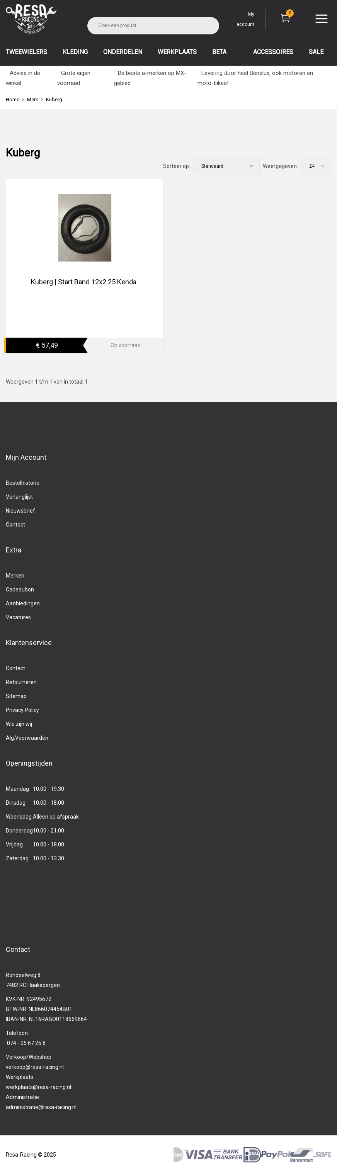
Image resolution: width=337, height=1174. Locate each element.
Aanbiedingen (23, 603)
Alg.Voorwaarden (27, 738)
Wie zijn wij (19, 724)
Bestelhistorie (22, 483)
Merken (15, 576)
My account (245, 19)
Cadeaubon (20, 589)
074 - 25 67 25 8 (26, 1043)
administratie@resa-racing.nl (41, 1107)
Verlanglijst (19, 497)
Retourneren (21, 682)
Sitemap (16, 696)
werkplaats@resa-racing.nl (38, 1087)
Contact (15, 525)
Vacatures (18, 617)
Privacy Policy (22, 710)
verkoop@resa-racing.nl (35, 1067)
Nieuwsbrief (20, 511)
